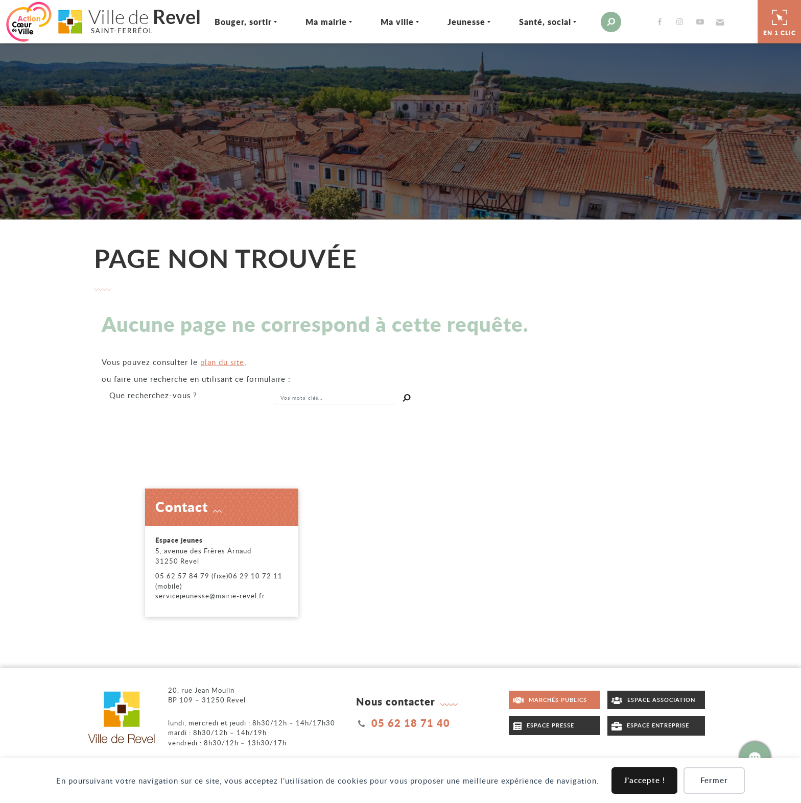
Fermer (714, 780)
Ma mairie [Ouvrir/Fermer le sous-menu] (326, 22)
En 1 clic (779, 21)
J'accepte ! (644, 780)
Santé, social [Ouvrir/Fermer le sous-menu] (545, 22)
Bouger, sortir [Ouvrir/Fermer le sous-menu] (243, 22)
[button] (718, 22)
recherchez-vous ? (153, 395)
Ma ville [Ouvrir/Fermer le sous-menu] (397, 22)
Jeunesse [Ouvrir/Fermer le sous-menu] (466, 22)
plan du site (222, 362)
